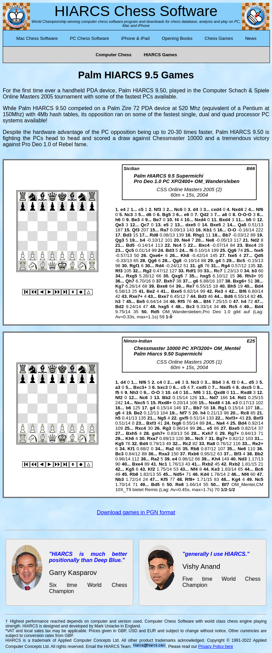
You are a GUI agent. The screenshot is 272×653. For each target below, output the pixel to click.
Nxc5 (139, 402)
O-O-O (245, 214)
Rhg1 (198, 235)
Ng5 (162, 418)
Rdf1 (191, 270)
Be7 (157, 219)
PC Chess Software (89, 38)
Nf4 (194, 469)
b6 (128, 407)
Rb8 (194, 448)
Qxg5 (177, 275)
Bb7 (227, 235)
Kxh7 (207, 433)
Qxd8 (219, 392)
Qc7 (145, 224)
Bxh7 (169, 281)
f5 (117, 392)
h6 (118, 219)
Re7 (190, 286)
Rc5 (233, 306)
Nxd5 (225, 387)
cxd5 (201, 387)
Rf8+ (190, 479)
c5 (140, 209)
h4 (243, 301)
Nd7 (214, 397)
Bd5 (130, 245)
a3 (117, 387)
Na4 (220, 423)
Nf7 (183, 412)
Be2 (150, 291)
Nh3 (134, 392)
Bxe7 (163, 296)
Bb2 (166, 397)
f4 (177, 219)
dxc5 (246, 387)
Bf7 (225, 484)
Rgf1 (134, 265)
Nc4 (177, 245)
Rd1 (242, 397)
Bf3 (237, 453)
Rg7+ (233, 433)
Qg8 (177, 260)
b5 (249, 219)
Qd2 (204, 214)
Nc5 (199, 438)
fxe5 (258, 250)
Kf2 (151, 469)
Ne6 (242, 448)
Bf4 (207, 301)
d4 (195, 209)
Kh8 (185, 255)
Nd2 (254, 240)
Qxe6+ (156, 255)
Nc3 (129, 214)
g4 (218, 260)
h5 (118, 418)
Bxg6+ (239, 281)
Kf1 (131, 448)
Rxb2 (207, 464)
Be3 (135, 219)
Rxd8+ (165, 402)
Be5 (141, 301)
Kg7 (119, 286)
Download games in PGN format (136, 512)
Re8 (179, 484)
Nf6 (259, 209)
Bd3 (127, 235)
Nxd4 (237, 209)
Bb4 (216, 382)
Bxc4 (204, 245)
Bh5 (231, 286)
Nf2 (119, 397)
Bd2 (119, 306)
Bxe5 (215, 224)
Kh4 (216, 458)
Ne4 (186, 240)
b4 (142, 240)
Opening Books (177, 38)
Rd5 (155, 311)
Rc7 (218, 270)
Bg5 (166, 214)
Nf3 (157, 209)
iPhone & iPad (135, 38)
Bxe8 (162, 286)
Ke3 (215, 469)
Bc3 (190, 306)
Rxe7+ (136, 296)
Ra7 (164, 229)
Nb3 (119, 479)
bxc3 (162, 387)
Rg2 (147, 270)
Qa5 (242, 224)
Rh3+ (250, 275)
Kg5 (119, 443)
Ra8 (211, 443)
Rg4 (225, 265)
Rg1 (222, 407)
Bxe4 (137, 464)
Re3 (219, 291)
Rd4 (159, 265)
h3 (118, 301)
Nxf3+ (232, 418)
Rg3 (166, 428)
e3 (235, 402)
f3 (233, 382)
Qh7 (130, 281)
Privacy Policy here (215, 646)
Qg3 (119, 240)
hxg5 (205, 275)
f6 (191, 250)
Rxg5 (131, 275)
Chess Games (218, 38)
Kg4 (236, 479)
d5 (251, 382)
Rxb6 (193, 453)
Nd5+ (179, 474)
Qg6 (232, 250)
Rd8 (154, 235)
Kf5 (164, 479)
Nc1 (163, 464)
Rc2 (187, 443)
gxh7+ (158, 433)
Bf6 (242, 291)
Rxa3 (164, 453)
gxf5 (183, 418)
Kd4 (204, 474)
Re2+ (257, 443)
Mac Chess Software (37, 38)
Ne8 (210, 240)
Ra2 (170, 448)
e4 (123, 209)
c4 (159, 382)
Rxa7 (152, 438)
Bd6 (228, 296)
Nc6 (178, 209)
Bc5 (241, 260)
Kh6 (130, 438)
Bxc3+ (140, 387)
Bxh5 (131, 433)
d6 (149, 214)
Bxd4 (224, 219)
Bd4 (259, 286)
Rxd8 (246, 392)
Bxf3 (258, 418)
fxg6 (176, 423)
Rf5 (181, 301)
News (250, 38)
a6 (224, 214)
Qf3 (136, 229)
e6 (186, 214)
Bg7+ (222, 438)
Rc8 (245, 412)
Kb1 (207, 229)
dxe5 (190, 224)
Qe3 (119, 224)
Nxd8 (214, 402)
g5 (200, 265)
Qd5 (259, 255)
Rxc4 (140, 428)
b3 (254, 270)
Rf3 (119, 270)
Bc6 (259, 469)
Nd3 (242, 458)
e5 (166, 224)
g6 (195, 281)
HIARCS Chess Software (136, 11)
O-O (232, 229)
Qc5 (129, 250)
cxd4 (216, 209)
